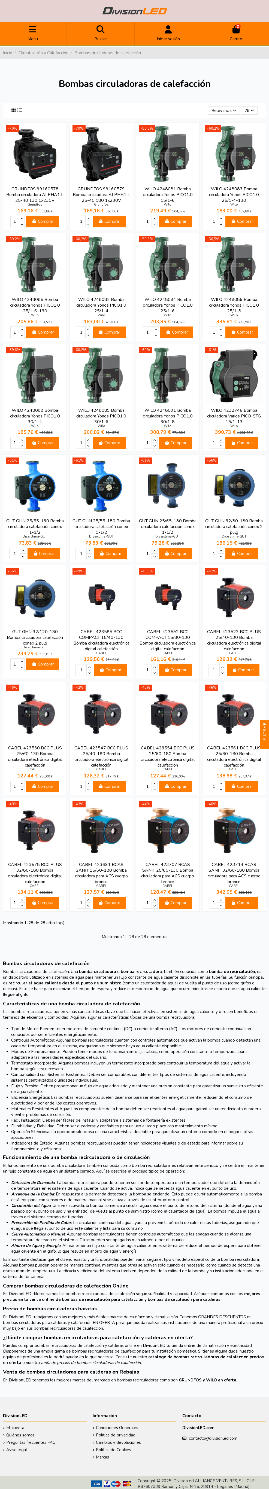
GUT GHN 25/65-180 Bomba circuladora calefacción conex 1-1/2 (168, 526)
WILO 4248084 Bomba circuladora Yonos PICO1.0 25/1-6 (168, 305)
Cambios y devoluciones (118, 1442)
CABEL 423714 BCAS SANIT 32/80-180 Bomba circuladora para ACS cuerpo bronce (234, 873)
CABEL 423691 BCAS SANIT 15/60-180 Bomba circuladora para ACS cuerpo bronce (101, 873)
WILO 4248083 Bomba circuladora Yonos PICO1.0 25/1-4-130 (234, 194)
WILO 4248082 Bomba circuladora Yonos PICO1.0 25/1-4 (101, 305)
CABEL (101, 653)
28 (249, 110)
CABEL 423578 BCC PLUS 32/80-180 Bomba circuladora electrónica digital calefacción (35, 873)
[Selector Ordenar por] (224, 110)
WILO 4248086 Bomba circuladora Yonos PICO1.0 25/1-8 (234, 305)
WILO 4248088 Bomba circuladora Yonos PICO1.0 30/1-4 (35, 416)
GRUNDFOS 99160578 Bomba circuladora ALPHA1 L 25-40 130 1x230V (35, 194)
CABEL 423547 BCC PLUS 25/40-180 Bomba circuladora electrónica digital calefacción (101, 756)
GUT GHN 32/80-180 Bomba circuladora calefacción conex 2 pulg (234, 526)
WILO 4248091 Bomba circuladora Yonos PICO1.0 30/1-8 (168, 416)
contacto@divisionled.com (213, 1438)
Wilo (167, 204)
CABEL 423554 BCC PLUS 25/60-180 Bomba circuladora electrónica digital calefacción (168, 756)
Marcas (102, 1457)
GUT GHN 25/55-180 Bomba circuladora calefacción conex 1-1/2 (101, 526)
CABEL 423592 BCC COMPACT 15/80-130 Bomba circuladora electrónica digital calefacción (168, 640)
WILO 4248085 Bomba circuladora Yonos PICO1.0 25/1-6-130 (35, 305)
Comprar (43, 221)
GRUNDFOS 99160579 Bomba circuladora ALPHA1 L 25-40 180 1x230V (101, 194)
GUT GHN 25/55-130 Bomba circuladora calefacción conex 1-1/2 (35, 526)
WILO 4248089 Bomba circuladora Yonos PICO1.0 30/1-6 (101, 416)
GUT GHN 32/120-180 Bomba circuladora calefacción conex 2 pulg (35, 637)
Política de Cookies (113, 1450)
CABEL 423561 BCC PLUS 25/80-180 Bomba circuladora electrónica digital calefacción (234, 756)
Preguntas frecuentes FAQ (31, 1442)
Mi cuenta (15, 1427)
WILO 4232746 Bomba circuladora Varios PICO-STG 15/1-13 (234, 416)
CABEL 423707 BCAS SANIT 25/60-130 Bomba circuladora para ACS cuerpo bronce (167, 873)
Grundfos (35, 204)
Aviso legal (16, 1450)
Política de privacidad (115, 1435)
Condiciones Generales (117, 1427)
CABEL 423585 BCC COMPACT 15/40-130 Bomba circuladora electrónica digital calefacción (101, 640)
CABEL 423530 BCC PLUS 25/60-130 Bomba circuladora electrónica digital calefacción (35, 756)
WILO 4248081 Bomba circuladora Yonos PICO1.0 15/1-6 (168, 194)
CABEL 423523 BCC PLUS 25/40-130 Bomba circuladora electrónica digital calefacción (234, 640)
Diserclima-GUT (35, 536)
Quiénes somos (20, 1435)
